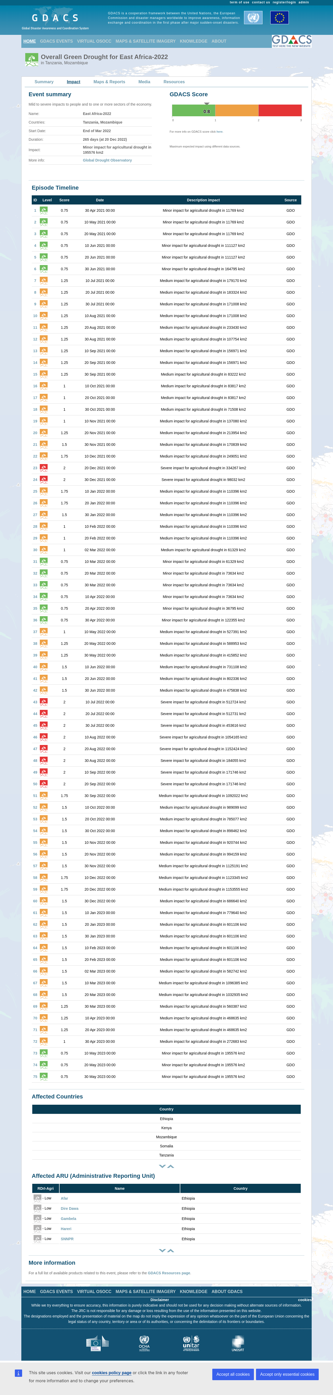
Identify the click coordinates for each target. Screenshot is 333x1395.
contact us (261, 2)
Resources (174, 82)
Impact (73, 82)
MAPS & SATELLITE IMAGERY (146, 41)
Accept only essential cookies (287, 1374)
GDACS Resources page (169, 1273)
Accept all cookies (233, 1374)
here (219, 131)
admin (304, 2)
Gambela (68, 1219)
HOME (29, 41)
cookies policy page (111, 1373)
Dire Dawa (70, 1208)
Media (144, 82)
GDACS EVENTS (56, 41)
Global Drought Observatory (107, 160)
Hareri (66, 1229)
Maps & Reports (109, 82)
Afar (64, 1198)
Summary (44, 82)
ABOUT (219, 41)
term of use (239, 2)
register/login (284, 2)
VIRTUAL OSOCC (94, 41)
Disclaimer (160, 1300)
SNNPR (67, 1239)
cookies (305, 1300)
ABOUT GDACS (227, 1291)
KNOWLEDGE (194, 41)
